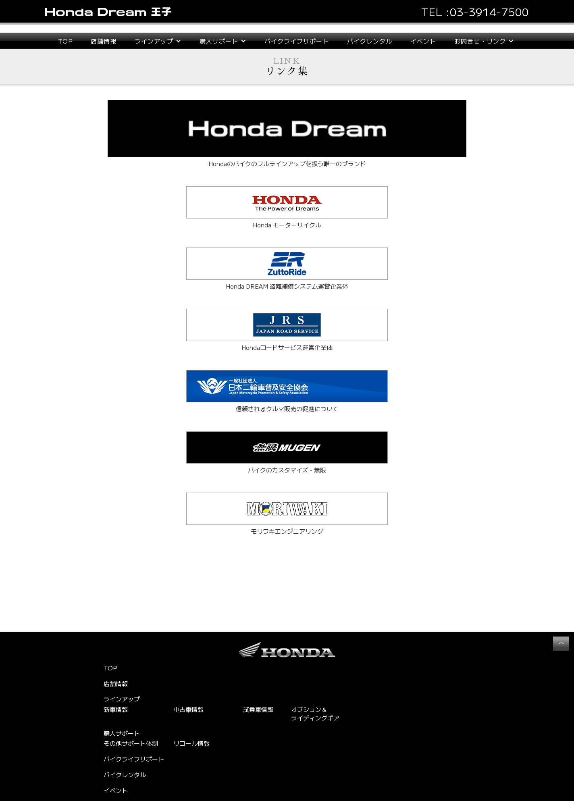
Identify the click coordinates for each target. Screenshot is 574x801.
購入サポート (122, 733)
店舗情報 (103, 41)
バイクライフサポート (296, 41)
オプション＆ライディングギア (315, 713)
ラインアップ (122, 699)
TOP (65, 41)
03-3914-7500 (489, 11)
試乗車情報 (258, 709)
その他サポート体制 (131, 743)
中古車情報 (188, 709)
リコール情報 (191, 743)
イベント (423, 41)
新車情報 (116, 709)
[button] (158, 41)
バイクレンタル (369, 41)
